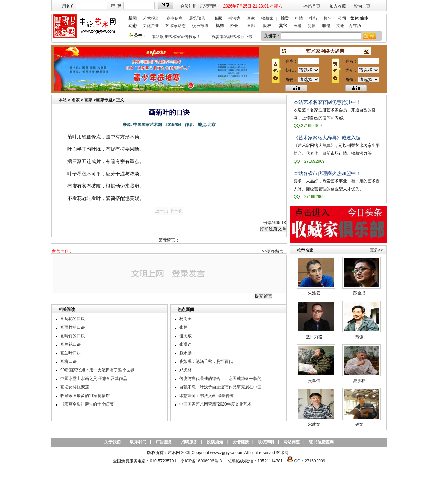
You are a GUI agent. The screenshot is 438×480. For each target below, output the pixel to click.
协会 (234, 25)
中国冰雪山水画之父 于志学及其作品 (93, 378)
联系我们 (138, 442)
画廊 (251, 25)
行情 (299, 18)
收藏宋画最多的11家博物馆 (85, 395)
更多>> (376, 250)
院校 (267, 25)
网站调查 (291, 442)
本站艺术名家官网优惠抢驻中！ (327, 102)
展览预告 (197, 18)
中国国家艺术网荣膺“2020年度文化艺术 (215, 404)
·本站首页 (311, 6)
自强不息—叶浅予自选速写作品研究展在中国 (220, 387)
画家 (251, 18)
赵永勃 (185, 353)
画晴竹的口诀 (72, 335)
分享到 (269, 222)
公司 (342, 18)
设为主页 (362, 6)
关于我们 (112, 442)
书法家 (234, 18)
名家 (76, 100)
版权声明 (266, 442)
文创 (340, 25)
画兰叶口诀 (70, 353)
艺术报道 (151, 18)
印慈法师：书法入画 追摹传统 (206, 395)
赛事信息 (174, 18)
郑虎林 (185, 370)
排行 (313, 18)
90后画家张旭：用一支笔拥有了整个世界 (97, 370)
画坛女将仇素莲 (74, 387)
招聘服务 (189, 442)
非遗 (326, 25)
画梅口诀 (68, 361)
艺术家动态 (175, 25)
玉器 (297, 25)
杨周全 (185, 318)
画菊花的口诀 (72, 318)
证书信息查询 (321, 442)
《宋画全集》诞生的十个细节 (87, 404)
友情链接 (240, 442)
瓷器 (312, 25)
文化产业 (151, 25)
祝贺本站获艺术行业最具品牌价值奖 (246, 36)
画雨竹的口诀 (72, 327)
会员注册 (188, 6)
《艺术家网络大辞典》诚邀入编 (327, 137)
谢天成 (185, 335)
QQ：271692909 (309, 460)
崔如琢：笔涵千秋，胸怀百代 (206, 361)
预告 (328, 18)
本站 (63, 100)
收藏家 (267, 18)
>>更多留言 (272, 251)
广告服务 (164, 442)
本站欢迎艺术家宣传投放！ (177, 36)
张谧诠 (185, 344)
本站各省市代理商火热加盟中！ (327, 173)
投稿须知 (215, 442)
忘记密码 (208, 6)
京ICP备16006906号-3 (201, 460)
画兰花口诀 (70, 344)
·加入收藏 (337, 6)
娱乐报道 (200, 25)
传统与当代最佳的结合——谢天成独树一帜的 (220, 378)
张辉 (183, 327)
